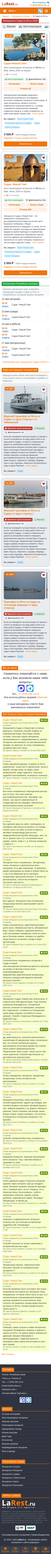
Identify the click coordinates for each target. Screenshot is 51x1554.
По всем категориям (11, 1414)
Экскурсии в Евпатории (12, 1485)
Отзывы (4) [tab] (25, 89)
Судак (37, 123)
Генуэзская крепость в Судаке (18, 123)
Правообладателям (40, 1535)
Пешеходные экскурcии (12, 1425)
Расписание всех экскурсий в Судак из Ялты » (26, 362)
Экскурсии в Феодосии (12, 1470)
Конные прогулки (9, 1432)
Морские (9, 26)
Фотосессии (7, 1440)
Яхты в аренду (8, 1451)
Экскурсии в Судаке (11, 1474)
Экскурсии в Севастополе (13, 1478)
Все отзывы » (8, 1354)
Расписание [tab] (14, 84)
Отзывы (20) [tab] (25, 209)
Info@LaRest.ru (14, 1386)
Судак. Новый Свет (15, 184)
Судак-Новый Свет (15, 63)
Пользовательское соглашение (16, 1535)
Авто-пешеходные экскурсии (15, 1418)
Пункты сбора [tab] (36, 84)
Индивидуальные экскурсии (14, 1447)
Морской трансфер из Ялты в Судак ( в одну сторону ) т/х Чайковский (22, 419)
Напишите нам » (9, 1389)
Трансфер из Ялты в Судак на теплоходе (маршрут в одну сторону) (22, 605)
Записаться (25, 144)
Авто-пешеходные (30, 26)
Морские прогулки (10, 1421)
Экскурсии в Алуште (11, 1467)
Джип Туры (7, 1436)
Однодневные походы (12, 1429)
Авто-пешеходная (14, 79)
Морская (39, 428)
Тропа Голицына (12, 127)
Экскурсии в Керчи (10, 1481)
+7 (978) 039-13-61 (28, 694)
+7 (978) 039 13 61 (15, 1382)
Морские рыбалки (10, 1444)
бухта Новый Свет (26, 119)
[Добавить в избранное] (43, 36)
